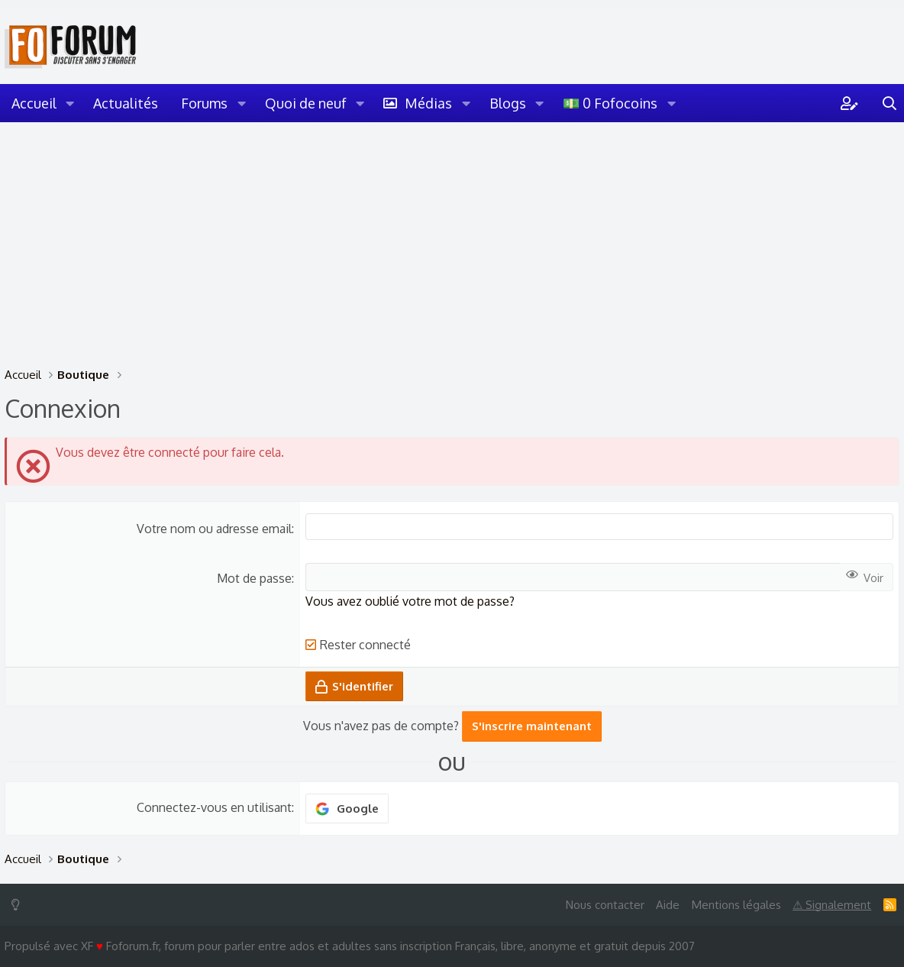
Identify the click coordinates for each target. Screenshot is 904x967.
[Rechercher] (889, 103)
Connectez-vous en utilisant (214, 807)
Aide (668, 904)
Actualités (125, 103)
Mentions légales (736, 904)
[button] (70, 103)
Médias (428, 103)
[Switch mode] (19, 904)
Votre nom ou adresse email (214, 528)
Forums (204, 103)
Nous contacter (605, 904)
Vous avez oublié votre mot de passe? (410, 601)
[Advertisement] (452, 237)
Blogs (507, 103)
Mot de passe (254, 578)
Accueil (33, 103)
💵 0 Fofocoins (610, 103)
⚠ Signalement (832, 904)
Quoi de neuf (306, 103)
